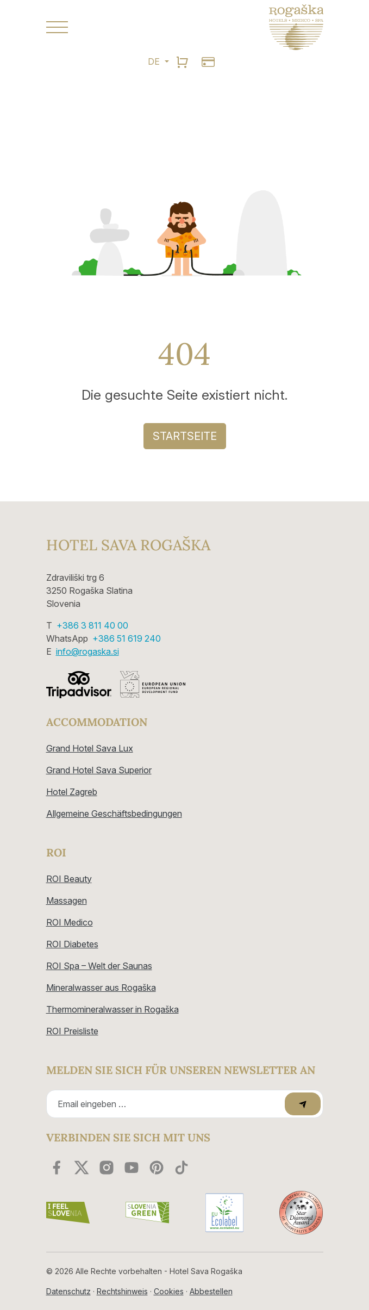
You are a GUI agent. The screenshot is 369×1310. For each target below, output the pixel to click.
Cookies (169, 1291)
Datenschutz (68, 1291)
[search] (182, 61)
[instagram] (106, 1167)
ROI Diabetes (72, 944)
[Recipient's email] (167, 1103)
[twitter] (81, 1167)
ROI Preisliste (72, 1031)
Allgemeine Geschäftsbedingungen (114, 813)
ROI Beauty (69, 878)
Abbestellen (211, 1291)
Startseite (185, 436)
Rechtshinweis (122, 1291)
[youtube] (131, 1167)
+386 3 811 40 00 (92, 625)
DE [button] (155, 61)
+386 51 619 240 (126, 638)
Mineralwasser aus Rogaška (101, 987)
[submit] (303, 1103)
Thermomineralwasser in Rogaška (112, 1009)
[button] (111, 27)
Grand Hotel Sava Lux (89, 748)
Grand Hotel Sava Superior (99, 770)
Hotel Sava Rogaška (128, 545)
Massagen (66, 900)
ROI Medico (69, 922)
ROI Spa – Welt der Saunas (99, 965)
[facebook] (56, 1167)
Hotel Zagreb (71, 791)
